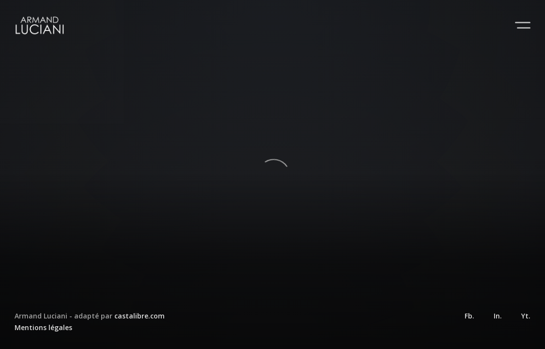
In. (498, 315)
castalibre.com (139, 315)
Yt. (525, 315)
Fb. (469, 315)
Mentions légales (43, 327)
